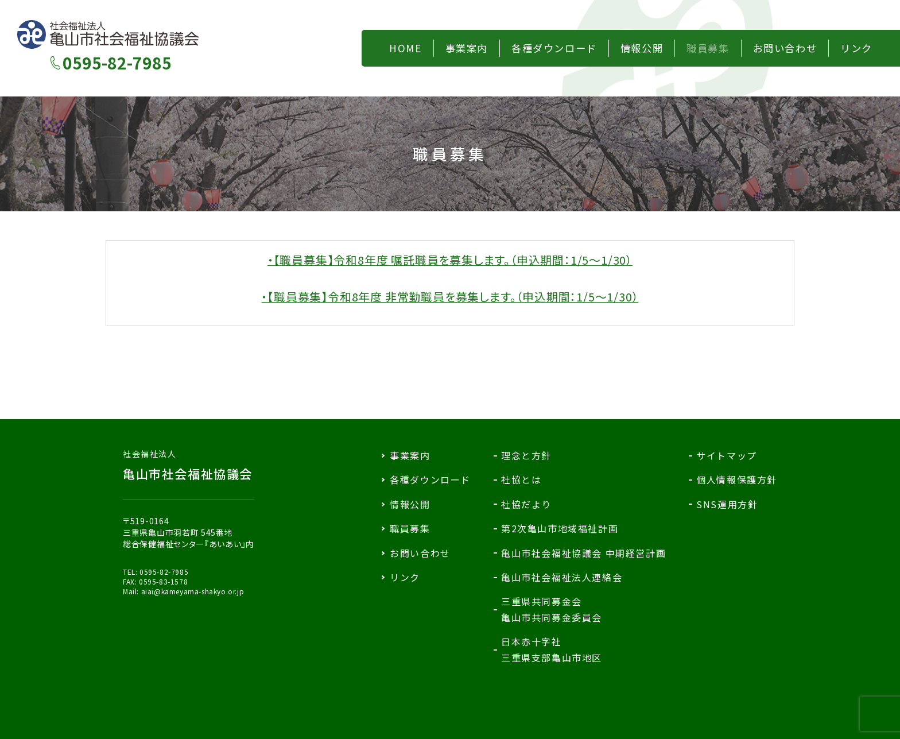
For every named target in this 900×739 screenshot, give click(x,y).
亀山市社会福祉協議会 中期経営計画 (583, 553)
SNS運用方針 (727, 504)
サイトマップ (726, 455)
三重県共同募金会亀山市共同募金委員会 (551, 609)
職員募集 (410, 528)
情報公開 (410, 504)
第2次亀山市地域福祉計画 (559, 528)
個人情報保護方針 (736, 479)
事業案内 (410, 455)
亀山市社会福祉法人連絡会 (561, 577)
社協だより (526, 504)
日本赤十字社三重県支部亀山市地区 (551, 649)
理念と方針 (526, 455)
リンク (405, 577)
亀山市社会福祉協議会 (188, 465)
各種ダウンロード (430, 479)
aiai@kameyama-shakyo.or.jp (193, 591)
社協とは (521, 479)
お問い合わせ (420, 553)
